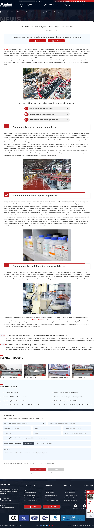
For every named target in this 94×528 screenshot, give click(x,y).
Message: (7, 449)
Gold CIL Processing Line (69, 492)
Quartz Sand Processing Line (70, 500)
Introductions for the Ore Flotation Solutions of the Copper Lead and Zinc (22, 405)
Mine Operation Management (30, 500)
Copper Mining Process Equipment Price (14, 401)
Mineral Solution (15, 12)
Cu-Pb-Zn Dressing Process (70, 495)
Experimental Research (29, 490)
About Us (21, 5)
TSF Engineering (53, 5)
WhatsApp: (7, 433)
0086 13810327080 (79, 1)
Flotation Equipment (49, 492)
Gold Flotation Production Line (71, 490)
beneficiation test (38, 320)
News (21, 8)
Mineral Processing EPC (41, 5)
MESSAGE (56, 41)
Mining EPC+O (29, 5)
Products (77, 5)
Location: (68, 433)
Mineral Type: (54, 423)
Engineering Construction (30, 495)
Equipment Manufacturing (30, 492)
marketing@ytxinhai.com (62, 1)
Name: (37, 428)
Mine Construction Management (31, 497)
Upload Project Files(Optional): (13, 443)
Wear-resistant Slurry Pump (51, 500)
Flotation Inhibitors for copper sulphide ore (41, 114)
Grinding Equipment (49, 490)
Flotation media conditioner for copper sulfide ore (43, 120)
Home (4, 12)
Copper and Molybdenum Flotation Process (15, 396)
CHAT (37, 41)
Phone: (67, 428)
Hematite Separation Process (70, 497)
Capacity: (7, 428)
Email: (37, 433)
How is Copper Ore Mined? (10, 392)
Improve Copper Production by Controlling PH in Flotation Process (73, 405)
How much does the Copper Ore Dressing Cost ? (68, 396)
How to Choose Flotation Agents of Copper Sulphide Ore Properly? (40, 12)
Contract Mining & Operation (66, 5)
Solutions (83, 5)
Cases (88, 5)
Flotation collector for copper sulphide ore (40, 108)
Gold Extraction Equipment (51, 495)
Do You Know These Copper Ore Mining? (66, 392)
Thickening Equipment (50, 497)
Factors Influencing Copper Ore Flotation (65, 401)
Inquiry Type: (8, 423)
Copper (6, 49)
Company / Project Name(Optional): (14, 438)
